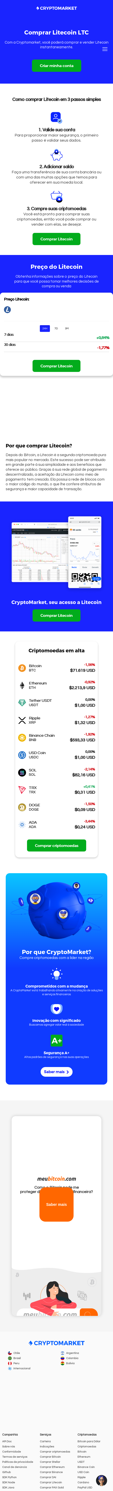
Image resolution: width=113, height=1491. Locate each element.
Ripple (82, 1477)
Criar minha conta (56, 65)
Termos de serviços (14, 1457)
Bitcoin (82, 1451)
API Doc (7, 1441)
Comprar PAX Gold (52, 1487)
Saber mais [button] (56, 1204)
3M (67, 328)
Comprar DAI (48, 1477)
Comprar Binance (51, 1472)
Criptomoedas (87, 1446)
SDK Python (9, 1477)
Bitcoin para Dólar (89, 1441)
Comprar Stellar (50, 1462)
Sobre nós (8, 1446)
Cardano (83, 1482)
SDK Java (8, 1487)
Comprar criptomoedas (56, 845)
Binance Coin (86, 1467)
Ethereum (84, 1457)
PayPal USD (85, 1487)
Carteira (45, 1441)
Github (6, 1472)
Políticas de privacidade (17, 1462)
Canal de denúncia (14, 1467)
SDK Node (8, 1482)
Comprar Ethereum (52, 1467)
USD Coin (83, 1472)
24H (44, 328)
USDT (81, 1462)
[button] (101, 1480)
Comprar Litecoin (56, 239)
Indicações (47, 1446)
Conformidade (11, 1451)
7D (56, 328)
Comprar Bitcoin (50, 1457)
